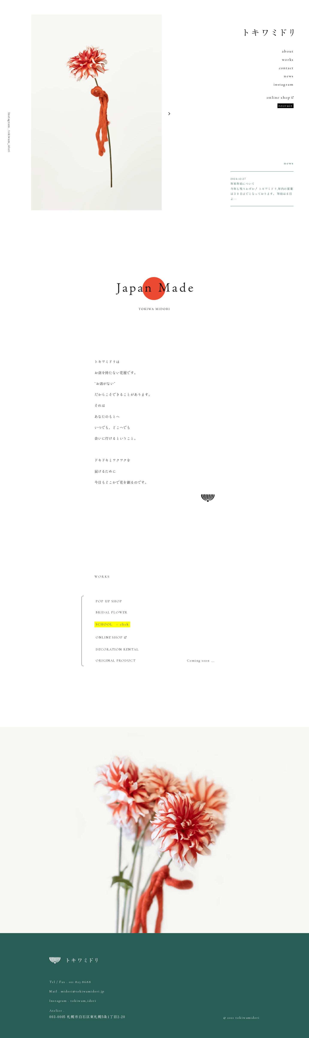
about (288, 51)
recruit (285, 105)
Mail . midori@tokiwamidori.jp (77, 991)
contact (286, 68)
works (288, 59)
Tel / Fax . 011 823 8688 (70, 982)
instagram (284, 84)
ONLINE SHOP (109, 637)
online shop (278, 97)
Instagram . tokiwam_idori (9, 132)
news (289, 76)
